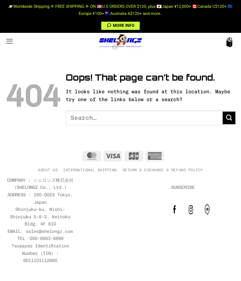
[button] (9, 41)
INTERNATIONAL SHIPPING (90, 170)
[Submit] (229, 118)
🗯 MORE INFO (120, 25)
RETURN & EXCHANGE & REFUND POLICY (163, 170)
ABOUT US (48, 170)
